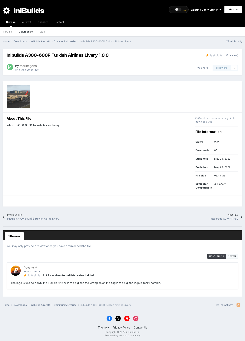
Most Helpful (216, 256)
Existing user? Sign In (206, 9)
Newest (232, 256)
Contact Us (140, 327)
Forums (7, 31)
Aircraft (26, 21)
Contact (59, 21)
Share (202, 67)
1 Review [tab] (14, 236)
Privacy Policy (121, 327)
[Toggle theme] (179, 9)
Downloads (26, 31)
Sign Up (233, 9)
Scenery (43, 21)
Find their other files (27, 69)
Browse (10, 23)
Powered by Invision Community (123, 335)
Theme (103, 327)
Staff (42, 31)
